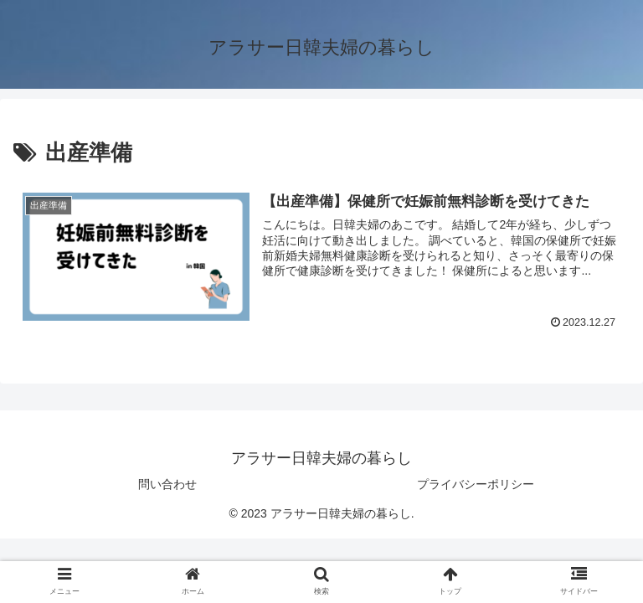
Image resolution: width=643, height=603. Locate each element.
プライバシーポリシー (475, 484)
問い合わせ (167, 484)
